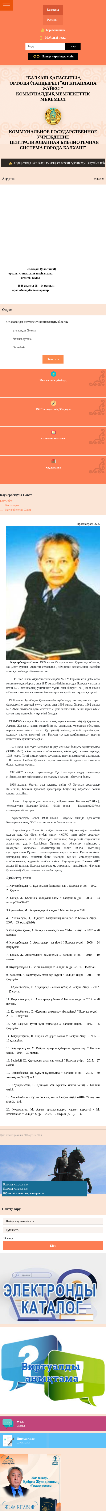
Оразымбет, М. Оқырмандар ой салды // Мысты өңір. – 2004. (47, 910)
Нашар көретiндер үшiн (58, 56)
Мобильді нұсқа (55, 37)
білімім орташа (22, 339)
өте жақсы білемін (24, 330)
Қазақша (53, 9)
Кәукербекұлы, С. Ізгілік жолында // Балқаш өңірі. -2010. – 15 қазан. (52, 967)
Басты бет (6, 500)
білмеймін (19, 347)
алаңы (61, 1423)
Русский (52, 19)
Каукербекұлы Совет (18, 509)
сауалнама (61, 1440)
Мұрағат (99, 178)
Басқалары (12, 505)
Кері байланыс (55, 30)
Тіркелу (8, 1238)
